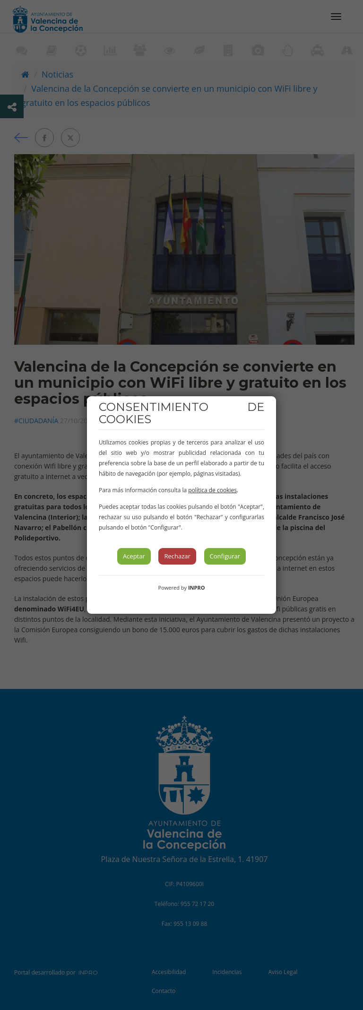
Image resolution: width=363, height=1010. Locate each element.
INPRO (196, 587)
